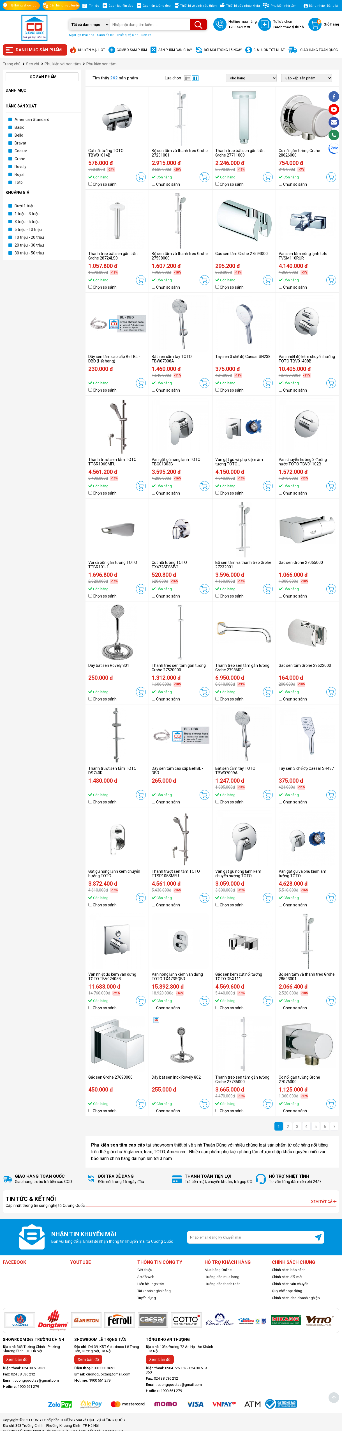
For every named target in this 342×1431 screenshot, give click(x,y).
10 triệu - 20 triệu (29, 237)
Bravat (20, 143)
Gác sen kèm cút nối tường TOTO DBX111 (238, 976)
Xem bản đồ (16, 1359)
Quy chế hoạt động (287, 1291)
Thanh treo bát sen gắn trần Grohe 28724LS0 (113, 255)
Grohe (20, 159)
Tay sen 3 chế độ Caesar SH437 (306, 768)
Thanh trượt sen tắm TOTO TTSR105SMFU (176, 873)
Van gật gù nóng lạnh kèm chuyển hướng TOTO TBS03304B (238, 876)
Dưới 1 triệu (24, 206)
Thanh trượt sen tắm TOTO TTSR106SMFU (112, 461)
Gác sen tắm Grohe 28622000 (305, 665)
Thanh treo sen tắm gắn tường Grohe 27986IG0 (242, 667)
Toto (19, 182)
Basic (19, 127)
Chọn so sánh (105, 184)
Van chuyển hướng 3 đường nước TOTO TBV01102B (303, 461)
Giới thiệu (144, 1270)
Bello (19, 135)
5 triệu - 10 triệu (28, 229)
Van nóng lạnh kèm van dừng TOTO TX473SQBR (177, 976)
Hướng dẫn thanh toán (223, 1284)
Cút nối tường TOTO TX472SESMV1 (169, 564)
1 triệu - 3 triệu (27, 214)
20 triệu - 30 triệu (29, 245)
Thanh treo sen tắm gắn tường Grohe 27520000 (179, 667)
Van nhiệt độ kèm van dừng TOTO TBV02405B (112, 976)
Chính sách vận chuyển (290, 1284)
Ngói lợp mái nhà (81, 35)
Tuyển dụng (146, 1298)
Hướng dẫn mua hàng (222, 1277)
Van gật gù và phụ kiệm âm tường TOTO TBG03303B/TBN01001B (302, 876)
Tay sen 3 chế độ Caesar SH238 (243, 356)
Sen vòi (146, 35)
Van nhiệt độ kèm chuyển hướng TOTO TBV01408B (307, 358)
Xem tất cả (323, 1202)
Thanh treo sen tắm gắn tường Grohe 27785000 (242, 1079)
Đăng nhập (317, 6)
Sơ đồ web (145, 1277)
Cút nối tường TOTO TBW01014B (106, 152)
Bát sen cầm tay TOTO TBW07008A (172, 358)
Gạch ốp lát (105, 35)
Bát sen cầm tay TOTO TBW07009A (235, 770)
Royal (19, 174)
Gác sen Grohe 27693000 (110, 1077)
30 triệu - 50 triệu (29, 253)
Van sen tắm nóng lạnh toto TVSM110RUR (303, 255)
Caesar (21, 151)
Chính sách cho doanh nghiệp (296, 1298)
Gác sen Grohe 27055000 (301, 562)
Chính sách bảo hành (289, 1270)
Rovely (20, 166)
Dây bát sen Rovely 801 (108, 665)
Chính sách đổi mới (287, 1277)
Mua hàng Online (218, 1270)
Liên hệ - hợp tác (150, 1284)
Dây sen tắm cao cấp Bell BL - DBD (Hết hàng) (114, 358)
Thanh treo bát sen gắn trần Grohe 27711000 (240, 152)
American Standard (32, 119)
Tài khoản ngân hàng (154, 1291)
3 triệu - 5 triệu (27, 221)
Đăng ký (332, 6)
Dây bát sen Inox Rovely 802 (176, 1077)
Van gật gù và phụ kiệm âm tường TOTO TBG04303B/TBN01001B (239, 464)
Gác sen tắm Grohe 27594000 (241, 253)
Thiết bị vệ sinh (127, 35)
